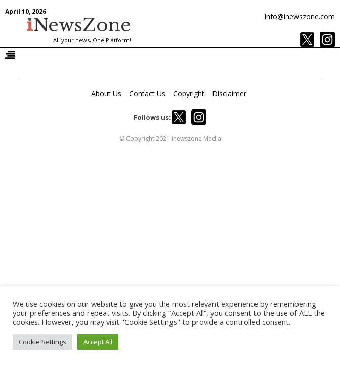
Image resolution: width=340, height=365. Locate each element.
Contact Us (147, 93)
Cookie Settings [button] (42, 341)
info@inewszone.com (300, 16)
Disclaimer (229, 93)
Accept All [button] (97, 341)
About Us (106, 93)
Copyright (188, 93)
